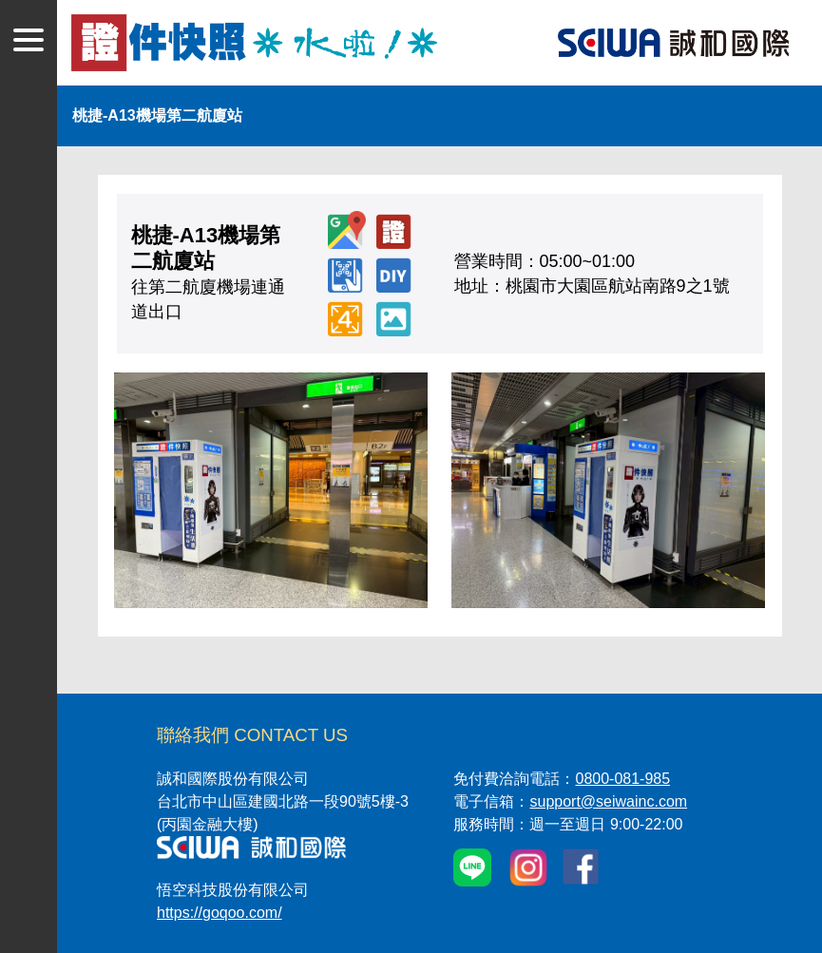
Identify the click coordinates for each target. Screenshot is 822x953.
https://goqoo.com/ (219, 913)
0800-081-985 (622, 779)
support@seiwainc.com (608, 801)
